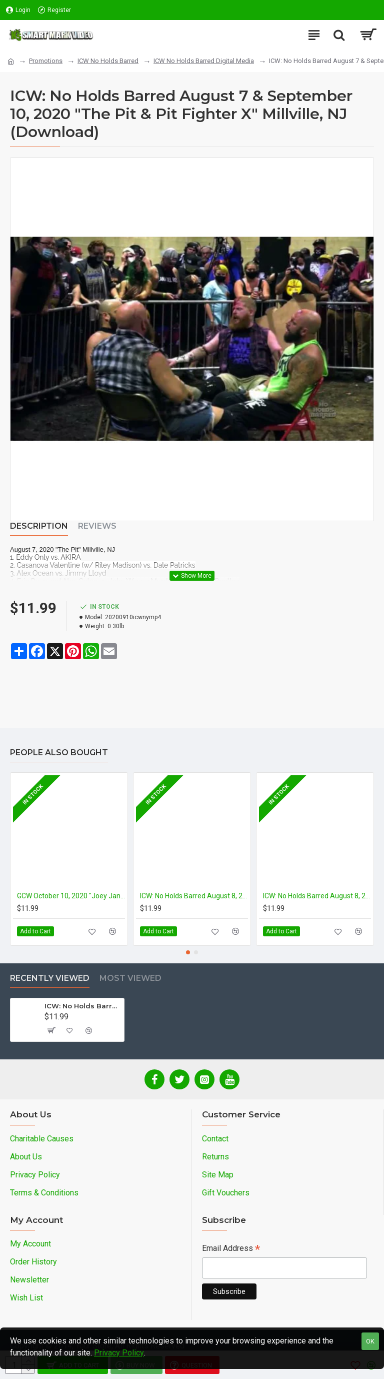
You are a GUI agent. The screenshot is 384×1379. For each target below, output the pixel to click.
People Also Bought (59, 752)
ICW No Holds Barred (108, 61)
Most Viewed (131, 978)
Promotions (45, 61)
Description (39, 526)
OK (370, 1341)
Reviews (97, 526)
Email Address (231, 1249)
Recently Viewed (50, 978)
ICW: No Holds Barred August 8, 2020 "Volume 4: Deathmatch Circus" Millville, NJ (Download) (317, 896)
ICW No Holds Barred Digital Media (204, 61)
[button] (188, 952)
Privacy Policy (119, 1352)
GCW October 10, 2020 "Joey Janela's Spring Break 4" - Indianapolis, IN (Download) (71, 896)
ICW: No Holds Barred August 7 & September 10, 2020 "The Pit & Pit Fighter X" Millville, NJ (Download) (82, 1006)
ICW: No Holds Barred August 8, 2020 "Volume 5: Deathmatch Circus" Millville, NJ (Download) (194, 896)
